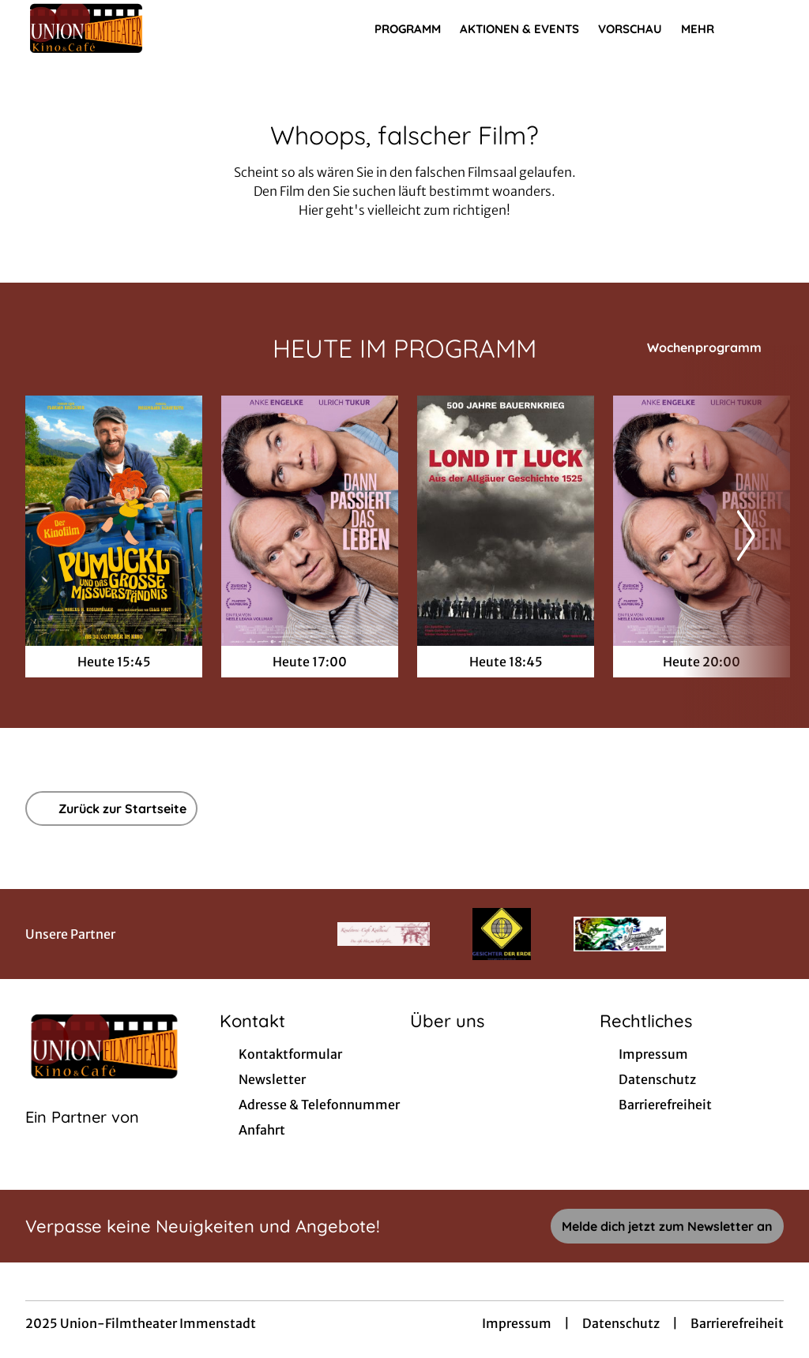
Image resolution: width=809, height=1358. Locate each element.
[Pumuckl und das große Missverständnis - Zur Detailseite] (113, 521)
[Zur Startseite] (135, 28)
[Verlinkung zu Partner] (383, 934)
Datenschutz (621, 1323)
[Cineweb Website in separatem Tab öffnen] (82, 1137)
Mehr (707, 29)
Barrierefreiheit (737, 1323)
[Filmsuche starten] (768, 28)
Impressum (516, 1323)
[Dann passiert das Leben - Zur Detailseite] (309, 521)
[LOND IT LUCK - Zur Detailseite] (505, 521)
